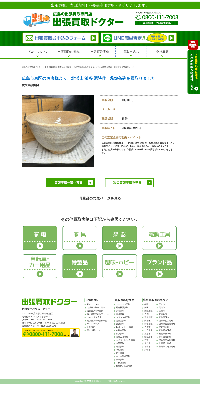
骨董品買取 (121, 320)
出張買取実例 (99, 51)
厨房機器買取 (122, 307)
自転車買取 (121, 330)
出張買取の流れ (69, 51)
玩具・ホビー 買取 (124, 327)
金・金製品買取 (123, 356)
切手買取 (120, 353)
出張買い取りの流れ (96, 307)
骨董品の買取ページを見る (100, 198)
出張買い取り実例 (95, 311)
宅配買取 (120, 350)
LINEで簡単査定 (94, 317)
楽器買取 (120, 324)
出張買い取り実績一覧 (97, 320)
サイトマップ (93, 324)
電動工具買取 (122, 337)
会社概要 (162, 51)
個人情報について (95, 330)
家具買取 (120, 314)
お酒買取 (120, 343)
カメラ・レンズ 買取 (125, 340)
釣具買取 (120, 333)
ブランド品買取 (123, 317)
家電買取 (120, 311)
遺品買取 (120, 346)
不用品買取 (121, 363)
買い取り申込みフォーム (98, 314)
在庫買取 (120, 359)
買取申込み (131, 51)
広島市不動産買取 (124, 366)
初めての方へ (37, 51)
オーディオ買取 (123, 304)
